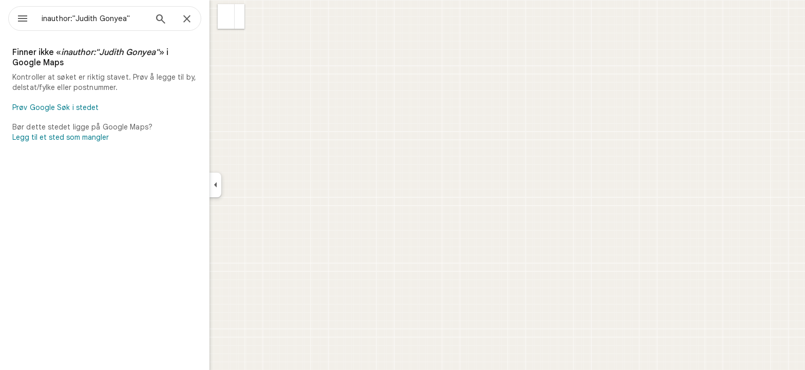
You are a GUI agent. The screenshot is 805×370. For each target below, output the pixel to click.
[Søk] (197, 20)
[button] (263, 16)
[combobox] (120, 18)
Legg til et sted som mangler (97, 137)
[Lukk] (224, 19)
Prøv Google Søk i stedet (92, 107)
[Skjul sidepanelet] (252, 185)
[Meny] (18, 17)
